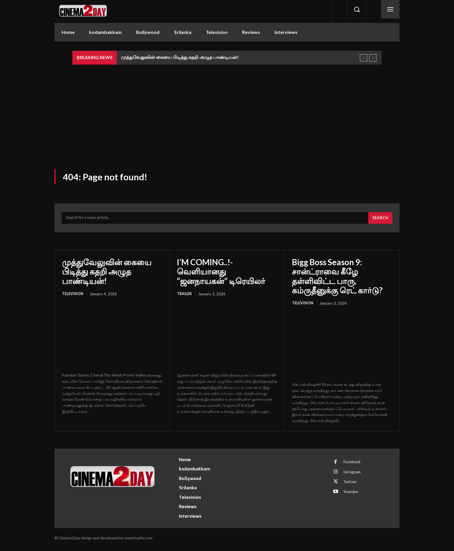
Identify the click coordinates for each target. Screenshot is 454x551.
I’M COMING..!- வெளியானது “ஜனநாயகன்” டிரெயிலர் (221, 274)
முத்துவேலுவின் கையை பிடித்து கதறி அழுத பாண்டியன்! (180, 57)
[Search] (379, 220)
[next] (372, 57)
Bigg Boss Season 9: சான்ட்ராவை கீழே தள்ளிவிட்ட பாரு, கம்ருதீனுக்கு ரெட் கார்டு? (337, 279)
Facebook (353, 465)
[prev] (363, 57)
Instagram (353, 476)
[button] (356, 9)
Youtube (352, 497)
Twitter (351, 486)
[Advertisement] (227, 108)
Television (73, 296)
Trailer (185, 296)
